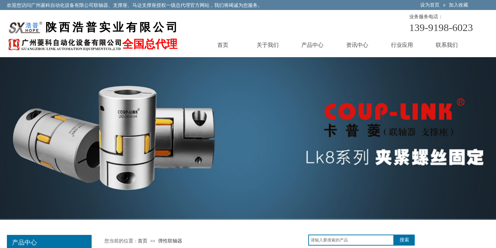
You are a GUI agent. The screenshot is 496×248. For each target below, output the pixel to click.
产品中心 (312, 45)
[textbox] (351, 240)
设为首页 (430, 5)
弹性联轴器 (170, 241)
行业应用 (402, 45)
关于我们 (268, 45)
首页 (222, 45)
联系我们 (447, 45)
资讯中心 (357, 45)
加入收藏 (458, 5)
